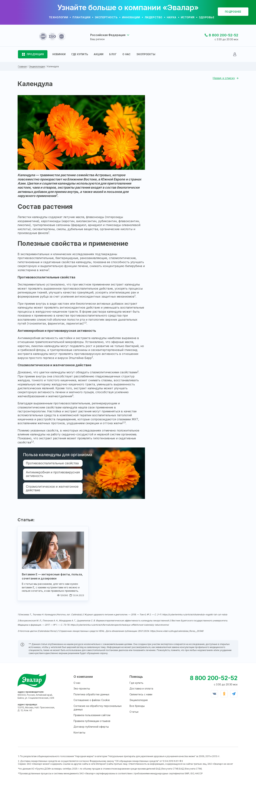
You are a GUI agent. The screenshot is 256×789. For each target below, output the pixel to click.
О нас (77, 682)
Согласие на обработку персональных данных (98, 707)
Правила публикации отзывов (92, 720)
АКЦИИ (98, 54)
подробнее (233, 11)
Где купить (136, 682)
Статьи (134, 711)
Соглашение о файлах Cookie (92, 700)
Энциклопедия (139, 700)
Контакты (79, 732)
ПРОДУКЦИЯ (35, 54)
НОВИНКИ (59, 54)
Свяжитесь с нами (141, 694)
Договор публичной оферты (91, 726)
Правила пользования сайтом (92, 715)
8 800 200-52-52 (223, 35)
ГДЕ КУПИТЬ (79, 54)
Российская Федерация (107, 35)
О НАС (126, 54)
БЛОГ (113, 54)
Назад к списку (224, 78)
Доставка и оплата (141, 688)
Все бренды (137, 705)
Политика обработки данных (91, 694)
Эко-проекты (82, 688)
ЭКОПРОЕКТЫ (145, 54)
